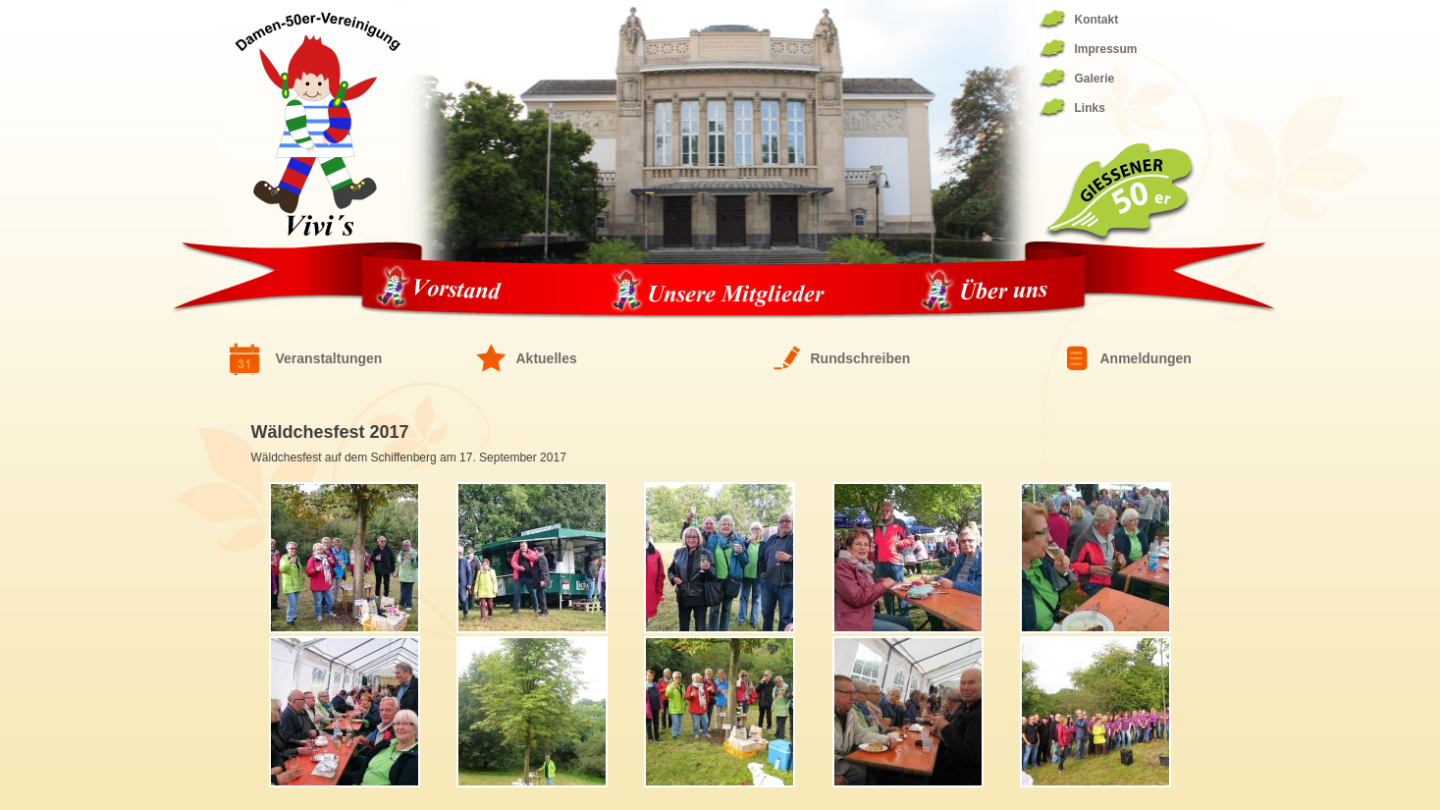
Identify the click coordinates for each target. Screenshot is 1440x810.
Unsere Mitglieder (717, 291)
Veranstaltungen (329, 358)
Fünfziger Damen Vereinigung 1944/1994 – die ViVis (317, 124)
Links (1090, 108)
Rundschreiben (861, 358)
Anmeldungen (1146, 358)
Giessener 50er (1119, 193)
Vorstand (445, 291)
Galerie (1095, 78)
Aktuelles (546, 358)
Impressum (1106, 49)
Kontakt (1097, 20)
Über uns (985, 291)
